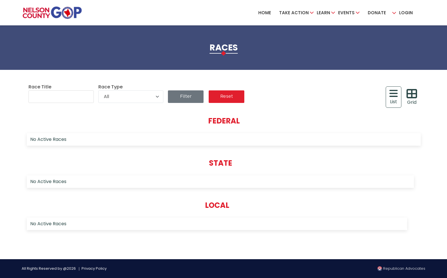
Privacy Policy (94, 268)
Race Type (110, 87)
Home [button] (264, 13)
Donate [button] (377, 13)
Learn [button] (323, 13)
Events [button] (346, 13)
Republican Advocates (401, 268)
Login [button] (406, 13)
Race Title (40, 87)
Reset (226, 96)
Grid (412, 96)
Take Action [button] (294, 13)
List (393, 97)
